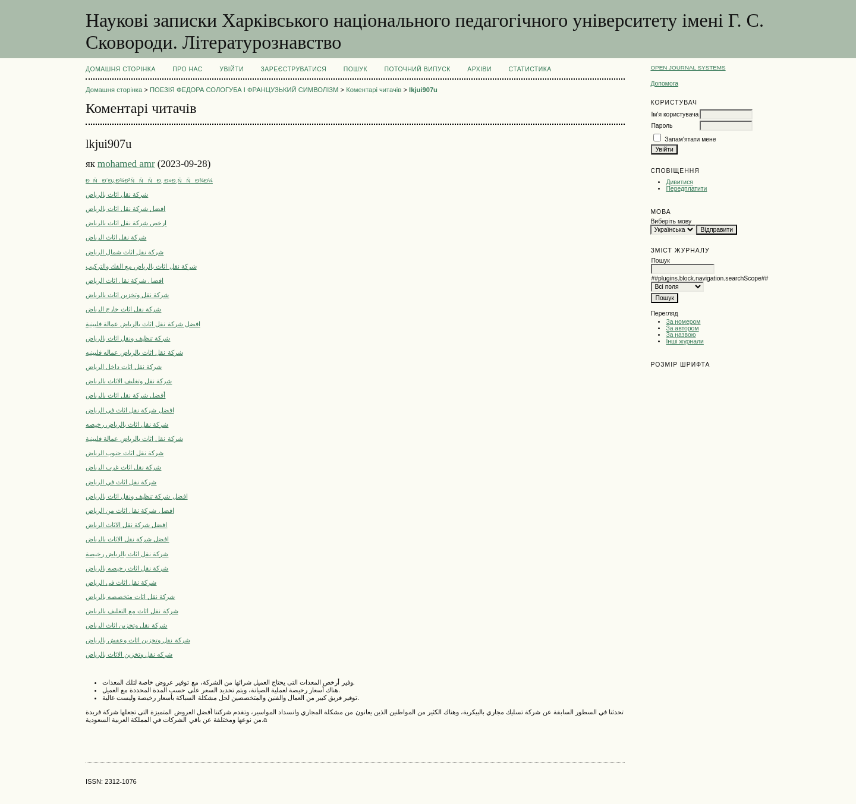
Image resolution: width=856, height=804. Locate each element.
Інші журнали (684, 341)
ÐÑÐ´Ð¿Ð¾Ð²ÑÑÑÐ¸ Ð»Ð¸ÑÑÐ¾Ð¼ (149, 180)
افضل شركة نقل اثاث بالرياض (125, 208)
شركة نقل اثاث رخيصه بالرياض (127, 568)
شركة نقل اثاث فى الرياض (121, 582)
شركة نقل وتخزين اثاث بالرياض (127, 294)
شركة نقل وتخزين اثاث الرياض (126, 625)
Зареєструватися (294, 69)
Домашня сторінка (121, 69)
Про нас (187, 69)
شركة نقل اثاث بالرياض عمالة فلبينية (134, 438)
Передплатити (686, 188)
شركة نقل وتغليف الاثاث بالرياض (129, 380)
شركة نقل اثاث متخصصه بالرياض (130, 596)
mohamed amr (126, 163)
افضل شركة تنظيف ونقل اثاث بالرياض (137, 496)
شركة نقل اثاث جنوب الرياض (124, 452)
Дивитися (679, 182)
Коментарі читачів (373, 89)
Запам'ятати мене (690, 139)
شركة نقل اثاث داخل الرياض (124, 366)
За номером (683, 322)
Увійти (231, 69)
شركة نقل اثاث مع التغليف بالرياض (132, 610)
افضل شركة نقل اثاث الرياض (124, 280)
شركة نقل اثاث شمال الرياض (124, 252)
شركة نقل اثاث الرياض (116, 237)
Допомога (664, 83)
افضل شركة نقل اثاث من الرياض (130, 510)
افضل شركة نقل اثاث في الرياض (130, 410)
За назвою (681, 335)
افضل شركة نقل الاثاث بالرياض (127, 539)
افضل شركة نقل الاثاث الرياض (126, 524)
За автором (682, 328)
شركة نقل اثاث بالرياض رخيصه (127, 424)
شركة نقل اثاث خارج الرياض (123, 309)
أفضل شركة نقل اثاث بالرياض (125, 395)
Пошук (355, 69)
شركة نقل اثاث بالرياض (117, 194)
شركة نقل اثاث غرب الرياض (123, 467)
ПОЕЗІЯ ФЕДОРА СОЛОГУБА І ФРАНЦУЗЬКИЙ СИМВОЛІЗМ (244, 89)
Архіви (479, 69)
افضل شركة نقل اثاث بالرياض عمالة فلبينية (143, 323)
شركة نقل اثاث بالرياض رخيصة (127, 553)
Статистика (529, 69)
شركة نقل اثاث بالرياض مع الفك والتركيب (141, 266)
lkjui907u (423, 89)
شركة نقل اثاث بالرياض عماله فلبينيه (134, 352)
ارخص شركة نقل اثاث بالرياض (126, 222)
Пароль (661, 125)
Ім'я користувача (674, 114)
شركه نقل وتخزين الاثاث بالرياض (129, 654)
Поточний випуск (417, 69)
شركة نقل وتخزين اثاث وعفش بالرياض (138, 640)
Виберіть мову (670, 221)
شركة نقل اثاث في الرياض (121, 481)
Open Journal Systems (687, 67)
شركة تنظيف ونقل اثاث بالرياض (128, 338)
